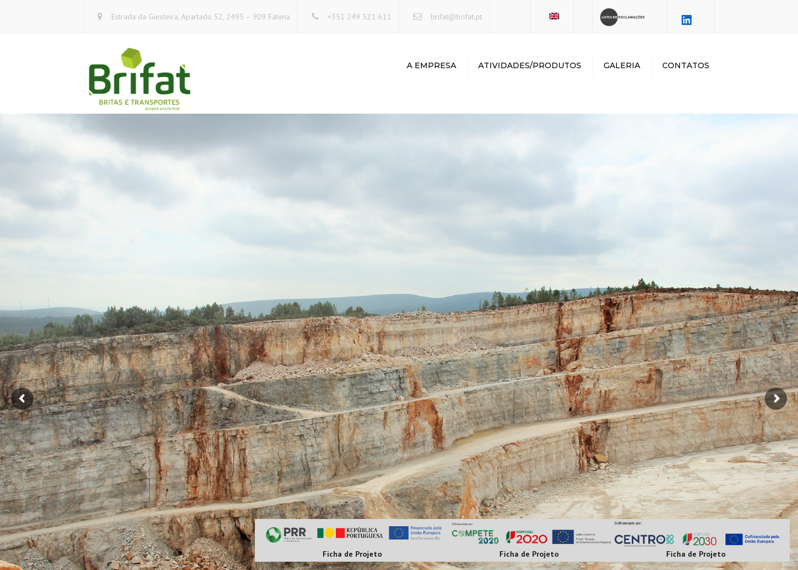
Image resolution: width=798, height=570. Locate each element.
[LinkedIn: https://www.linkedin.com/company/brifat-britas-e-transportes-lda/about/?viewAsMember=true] (687, 20)
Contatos (685, 65)
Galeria (621, 65)
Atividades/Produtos (529, 65)
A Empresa (431, 65)
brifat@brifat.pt (456, 17)
